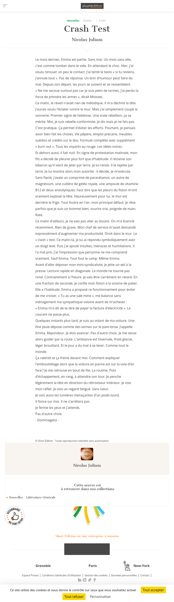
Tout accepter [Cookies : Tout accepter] (153, 590)
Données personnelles (124, 575)
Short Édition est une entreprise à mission (87, 536)
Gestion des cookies (96, 575)
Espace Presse (30, 575)
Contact (144, 575)
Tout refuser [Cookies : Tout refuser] (73, 596)
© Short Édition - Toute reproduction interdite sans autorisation (72, 441)
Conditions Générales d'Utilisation (61, 575)
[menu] (5, 6)
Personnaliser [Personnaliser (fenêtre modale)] (100, 596)
